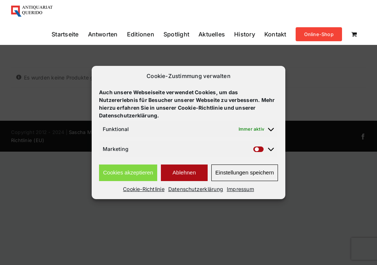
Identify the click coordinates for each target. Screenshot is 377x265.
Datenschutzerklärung (195, 189)
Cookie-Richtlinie (144, 189)
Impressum (240, 189)
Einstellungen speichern (244, 172)
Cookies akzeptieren (128, 172)
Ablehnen (184, 172)
